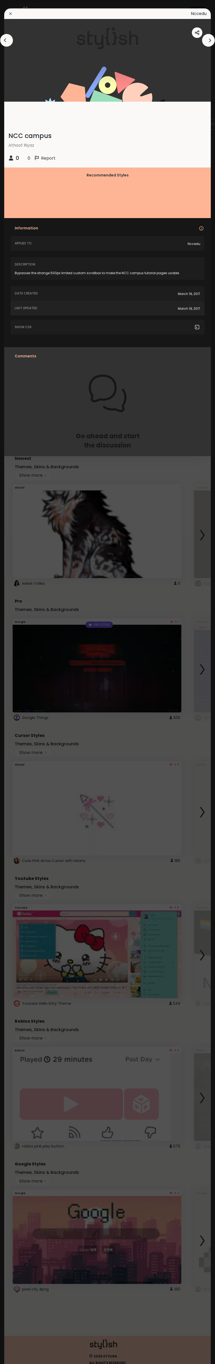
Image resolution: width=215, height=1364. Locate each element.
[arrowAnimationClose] (6, 40)
